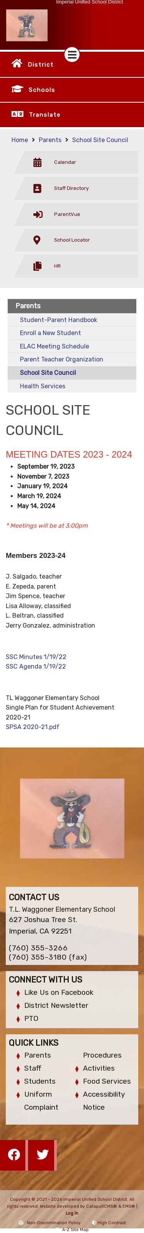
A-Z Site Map (72, 1229)
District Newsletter (56, 1005)
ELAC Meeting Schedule (54, 346)
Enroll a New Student (50, 333)
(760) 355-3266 (38, 948)
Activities (99, 1068)
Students (40, 1081)
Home (20, 140)
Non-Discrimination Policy (49, 1222)
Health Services (42, 386)
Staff (32, 1068)
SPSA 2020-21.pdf (33, 727)
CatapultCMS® (101, 1206)
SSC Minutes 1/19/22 (36, 657)
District (41, 64)
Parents (50, 140)
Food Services (107, 1081)
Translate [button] (45, 114)
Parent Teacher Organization (61, 359)
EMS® (128, 1206)
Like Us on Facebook (58, 992)
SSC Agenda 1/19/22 (36, 666)
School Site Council (100, 140)
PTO (31, 1018)
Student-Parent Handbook (58, 320)
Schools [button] (42, 90)
